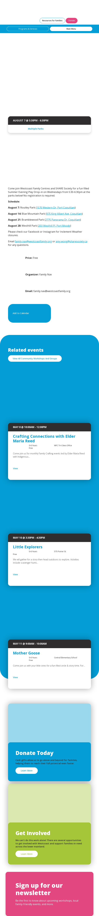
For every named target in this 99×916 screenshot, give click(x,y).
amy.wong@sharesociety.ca (71, 241)
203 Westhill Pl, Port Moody (54, 225)
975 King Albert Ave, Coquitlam (64, 213)
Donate (71, 20)
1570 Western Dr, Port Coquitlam (56, 207)
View (23, 468)
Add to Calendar (29, 313)
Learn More (26, 770)
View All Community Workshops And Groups (35, 358)
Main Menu (71, 29)
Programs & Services (28, 29)
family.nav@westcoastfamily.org (33, 241)
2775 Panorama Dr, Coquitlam (62, 219)
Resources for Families (52, 20)
